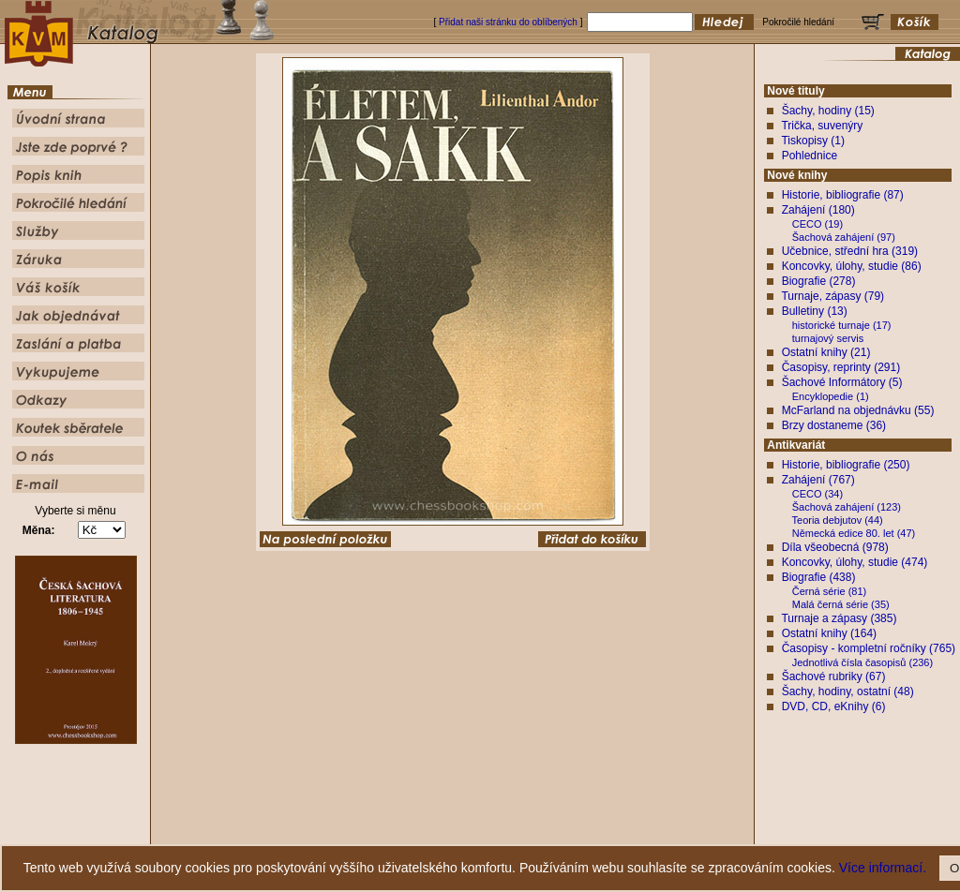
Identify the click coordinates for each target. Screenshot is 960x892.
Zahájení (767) (818, 479)
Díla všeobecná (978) (835, 547)
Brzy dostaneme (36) (834, 425)
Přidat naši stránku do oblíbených (508, 22)
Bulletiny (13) (815, 311)
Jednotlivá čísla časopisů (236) (862, 662)
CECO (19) (817, 224)
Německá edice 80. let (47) (853, 533)
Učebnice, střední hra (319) (850, 251)
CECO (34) (817, 493)
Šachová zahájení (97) (843, 237)
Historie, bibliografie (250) (846, 464)
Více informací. (882, 867)
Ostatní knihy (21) (826, 352)
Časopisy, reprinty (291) (841, 367)
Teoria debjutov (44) (837, 520)
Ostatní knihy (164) (829, 633)
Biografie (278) (819, 281)
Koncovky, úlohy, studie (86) (852, 266)
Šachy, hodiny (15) (828, 110)
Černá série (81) (829, 591)
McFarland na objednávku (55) (858, 410)
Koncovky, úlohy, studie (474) (855, 562)
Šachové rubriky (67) (834, 676)
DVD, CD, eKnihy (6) (834, 706)
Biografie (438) (819, 577)
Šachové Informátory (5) (842, 382)
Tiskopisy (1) (813, 140)
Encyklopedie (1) (830, 396)
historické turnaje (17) (842, 325)
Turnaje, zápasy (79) (832, 296)
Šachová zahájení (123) (846, 507)
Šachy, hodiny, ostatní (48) (848, 691)
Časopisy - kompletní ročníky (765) (868, 648)
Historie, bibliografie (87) (843, 194)
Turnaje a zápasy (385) (838, 618)
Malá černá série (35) (841, 604)
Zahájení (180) (818, 209)
